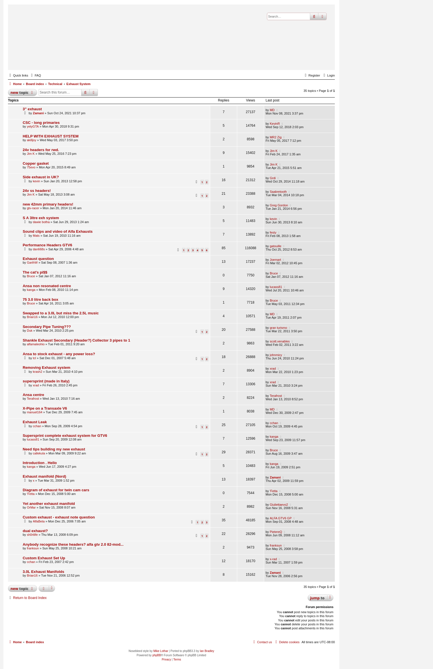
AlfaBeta (39, 521)
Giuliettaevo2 (279, 504)
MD (272, 110)
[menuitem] (35, 75)
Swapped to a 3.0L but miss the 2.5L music (61, 313)
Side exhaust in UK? (41, 177)
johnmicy (276, 355)
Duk (30, 330)
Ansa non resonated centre (47, 286)
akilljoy (31, 140)
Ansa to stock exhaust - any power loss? (59, 354)
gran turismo (278, 327)
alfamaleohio (36, 344)
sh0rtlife (32, 534)
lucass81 (276, 287)
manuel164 (34, 412)
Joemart (275, 259)
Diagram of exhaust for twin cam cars (56, 490)
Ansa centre (33, 395)
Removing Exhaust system (46, 367)
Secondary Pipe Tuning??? (47, 327)
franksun (33, 548)
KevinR (275, 123)
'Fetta (31, 494)
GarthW (32, 262)
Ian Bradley (207, 651)
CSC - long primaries (41, 122)
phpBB (156, 655)
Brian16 (32, 317)
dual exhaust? (35, 531)
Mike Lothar (160, 651)
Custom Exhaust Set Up (44, 558)
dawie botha (41, 222)
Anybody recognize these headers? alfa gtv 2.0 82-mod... (73, 544)
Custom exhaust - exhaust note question (59, 517)
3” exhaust (32, 109)
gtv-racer (33, 208)
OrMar (31, 507)
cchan (37, 426)
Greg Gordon (279, 205)
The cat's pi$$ (35, 272)
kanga (31, 289)
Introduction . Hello (40, 463)
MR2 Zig (276, 137)
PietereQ (276, 531)
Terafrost (33, 398)
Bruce (31, 276)
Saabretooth (278, 191)
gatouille (275, 246)
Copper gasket (36, 163)
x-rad (273, 559)
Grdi (273, 178)
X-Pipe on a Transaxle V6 (45, 408)
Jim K (31, 153)
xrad (273, 368)
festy (273, 232)
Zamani (38, 113)
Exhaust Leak (35, 422)
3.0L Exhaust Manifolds (43, 572)
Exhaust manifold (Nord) (44, 476)
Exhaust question (38, 259)
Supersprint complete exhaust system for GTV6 (65, 435)
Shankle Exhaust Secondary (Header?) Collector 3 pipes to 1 (76, 340)
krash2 (37, 371)
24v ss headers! (37, 191)
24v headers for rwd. (41, 150)
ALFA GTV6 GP (281, 518)
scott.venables (280, 341)
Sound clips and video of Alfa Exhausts (58, 231)
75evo (31, 167)
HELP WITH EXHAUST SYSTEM (51, 136)
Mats (36, 235)
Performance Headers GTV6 (47, 245)
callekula (39, 453)
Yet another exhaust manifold (49, 503)
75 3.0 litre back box (40, 299)
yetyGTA (33, 126)
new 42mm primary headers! (48, 204)
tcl (34, 358)
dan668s (39, 249)
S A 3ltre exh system (41, 218)
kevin (36, 181)
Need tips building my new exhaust (54, 449)
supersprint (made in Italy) (46, 381)
